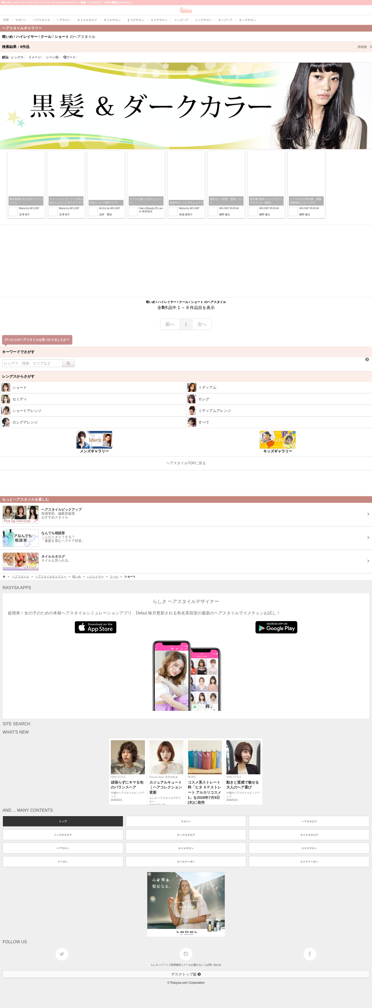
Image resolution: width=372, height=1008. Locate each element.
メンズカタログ (63, 834)
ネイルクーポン (186, 861)
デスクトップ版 (186, 974)
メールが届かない (193, 964)
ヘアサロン (62, 848)
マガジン (186, 821)
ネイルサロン (186, 848)
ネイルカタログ (309, 834)
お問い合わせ (213, 964)
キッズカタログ (186, 834)
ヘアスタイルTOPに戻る (186, 463)
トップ (63, 821)
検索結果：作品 (187, 47)
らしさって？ (158, 964)
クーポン (63, 861)
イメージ (35, 57)
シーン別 (53, 57)
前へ (170, 324)
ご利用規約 (174, 964)
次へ (202, 324)
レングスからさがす (18, 376)
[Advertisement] (186, 261)
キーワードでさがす (18, 352)
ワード (70, 57)
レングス (18, 57)
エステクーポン (309, 861)
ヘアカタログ (309, 821)
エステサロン (309, 848)
